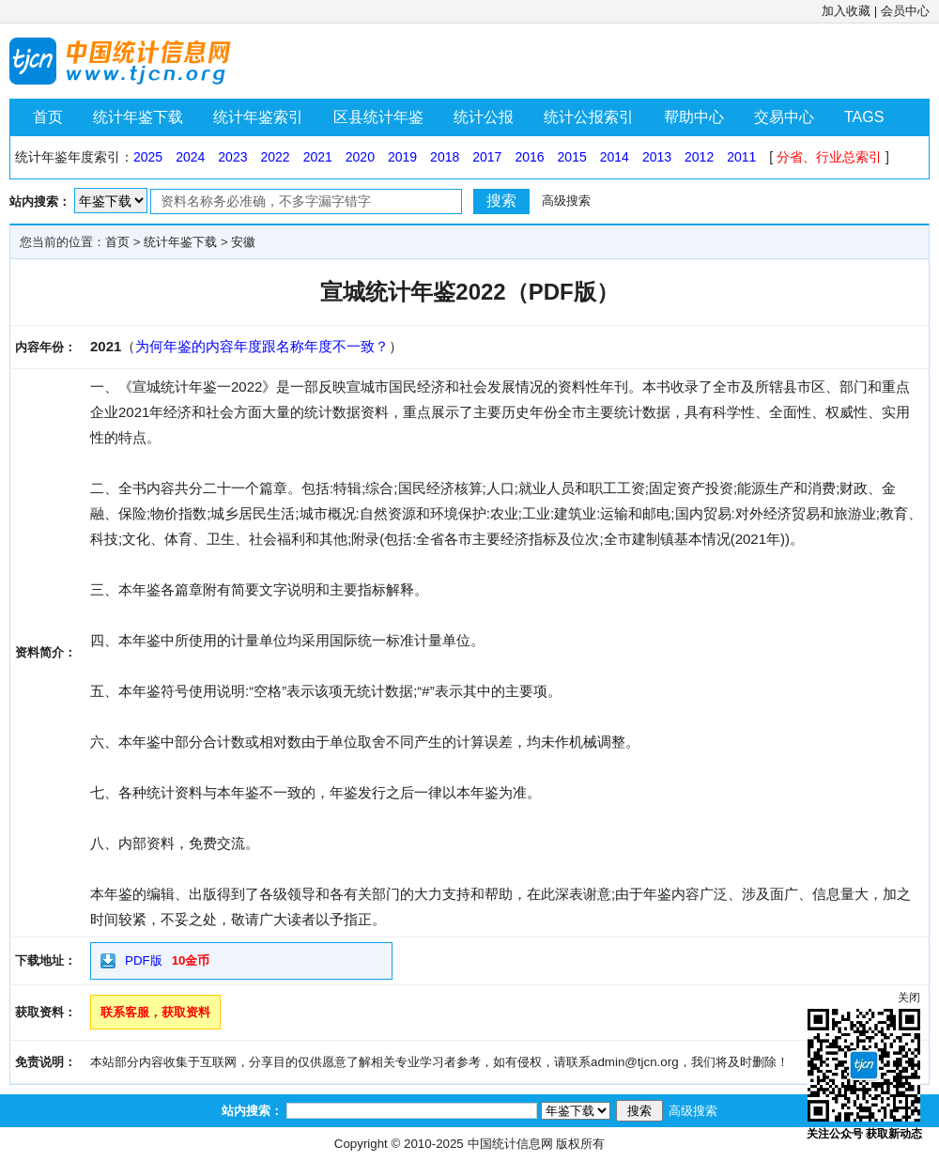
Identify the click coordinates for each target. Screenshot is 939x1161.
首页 (48, 117)
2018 (444, 156)
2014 (614, 156)
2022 (274, 156)
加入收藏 (846, 11)
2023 (232, 156)
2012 (699, 156)
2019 (402, 156)
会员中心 (905, 11)
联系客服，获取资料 (155, 1012)
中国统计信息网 (510, 1144)
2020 (360, 156)
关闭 (909, 997)
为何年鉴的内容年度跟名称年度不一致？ (262, 346)
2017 (486, 156)
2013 (656, 156)
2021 (317, 156)
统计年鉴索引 (258, 117)
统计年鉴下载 (138, 117)
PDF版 (143, 960)
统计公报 (484, 117)
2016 (529, 156)
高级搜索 (566, 201)
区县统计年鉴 (378, 117)
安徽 (243, 242)
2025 (147, 156)
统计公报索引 (589, 117)
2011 (741, 156)
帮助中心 (694, 117)
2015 (572, 156)
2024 (190, 156)
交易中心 (784, 117)
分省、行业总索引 (829, 156)
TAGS (864, 117)
